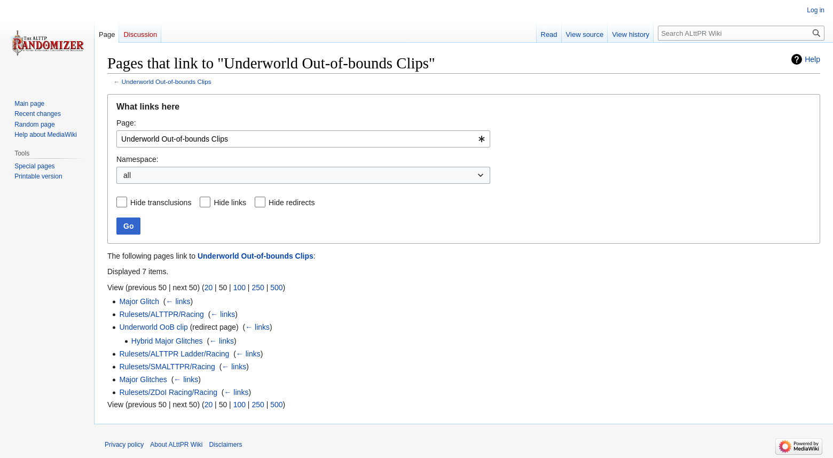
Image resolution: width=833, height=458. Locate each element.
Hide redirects (292, 202)
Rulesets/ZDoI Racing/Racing (168, 392)
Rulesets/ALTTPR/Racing (161, 314)
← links (178, 301)
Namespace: (137, 159)
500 (276, 287)
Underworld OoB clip (153, 327)
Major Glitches (143, 379)
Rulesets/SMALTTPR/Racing (167, 366)
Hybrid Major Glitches (167, 341)
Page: (126, 123)
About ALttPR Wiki (176, 444)
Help (812, 59)
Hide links (230, 202)
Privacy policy (124, 444)
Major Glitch (139, 301)
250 (258, 287)
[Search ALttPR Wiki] (741, 33)
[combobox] (303, 139)
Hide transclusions (160, 202)
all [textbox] (127, 175)
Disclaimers (225, 444)
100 (239, 287)
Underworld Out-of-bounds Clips (166, 81)
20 (209, 287)
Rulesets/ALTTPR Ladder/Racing (174, 354)
